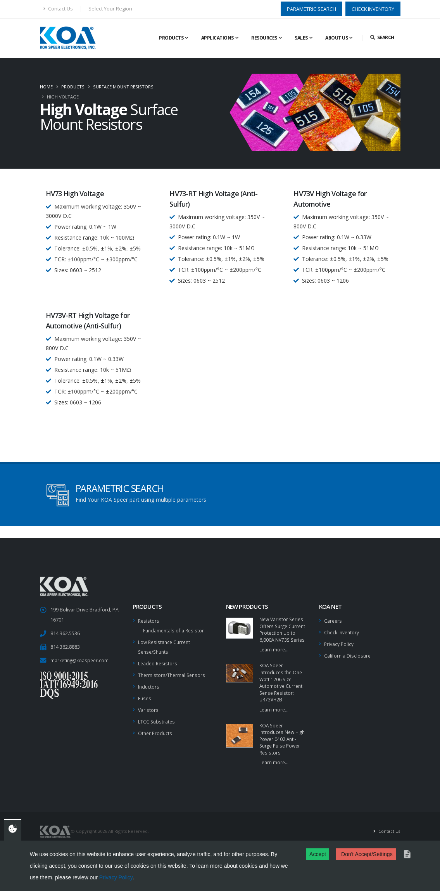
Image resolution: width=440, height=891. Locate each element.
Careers (333, 620)
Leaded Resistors (158, 661)
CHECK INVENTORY (373, 8)
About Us (336, 38)
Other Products (156, 729)
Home (46, 87)
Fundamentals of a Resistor (174, 630)
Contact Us (58, 8)
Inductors (149, 684)
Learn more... (274, 659)
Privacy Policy (116, 877)
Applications (217, 38)
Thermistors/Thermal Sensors (173, 673)
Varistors (148, 706)
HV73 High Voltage (75, 193)
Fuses (145, 695)
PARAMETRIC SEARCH (311, 8)
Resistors (149, 620)
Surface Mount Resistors (123, 87)
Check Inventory (342, 632)
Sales (301, 38)
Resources (264, 38)
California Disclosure (348, 654)
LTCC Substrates (157, 718)
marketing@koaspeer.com (80, 660)
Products (171, 38)
